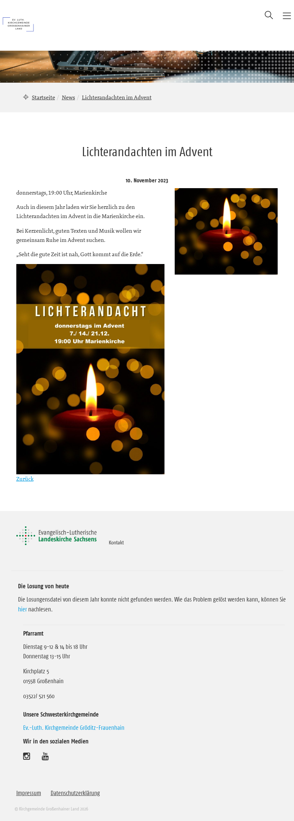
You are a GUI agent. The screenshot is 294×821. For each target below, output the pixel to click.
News (68, 97)
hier (22, 609)
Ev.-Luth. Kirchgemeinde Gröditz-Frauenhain (73, 728)
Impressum (28, 793)
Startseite (43, 97)
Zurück (25, 478)
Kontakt (116, 542)
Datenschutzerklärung (75, 793)
